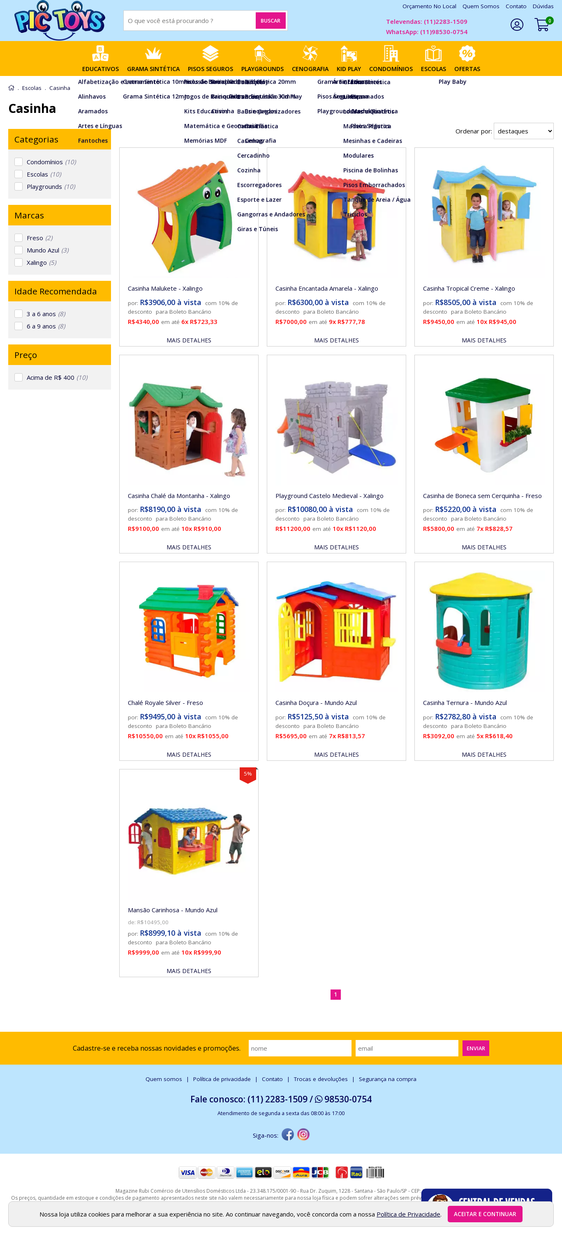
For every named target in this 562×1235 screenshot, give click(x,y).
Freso (39, 238)
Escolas (44, 174)
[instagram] (303, 1135)
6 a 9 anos (46, 326)
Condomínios (51, 162)
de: (132, 922)
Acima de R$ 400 (57, 377)
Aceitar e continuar (485, 1214)
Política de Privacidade (408, 1214)
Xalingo (41, 262)
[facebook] (288, 1135)
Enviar (476, 1048)
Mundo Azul (47, 250)
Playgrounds (51, 186)
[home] (59, 20)
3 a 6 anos (46, 314)
